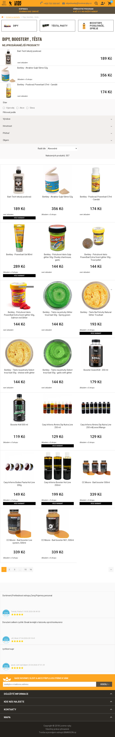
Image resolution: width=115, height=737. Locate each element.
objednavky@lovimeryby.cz (79, 3)
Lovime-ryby (15, 3)
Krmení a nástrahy (13, 17)
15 (25, 569)
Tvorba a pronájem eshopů (51, 732)
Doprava (29, 10)
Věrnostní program (85, 10)
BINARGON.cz (70, 732)
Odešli (103, 684)
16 (31, 569)
